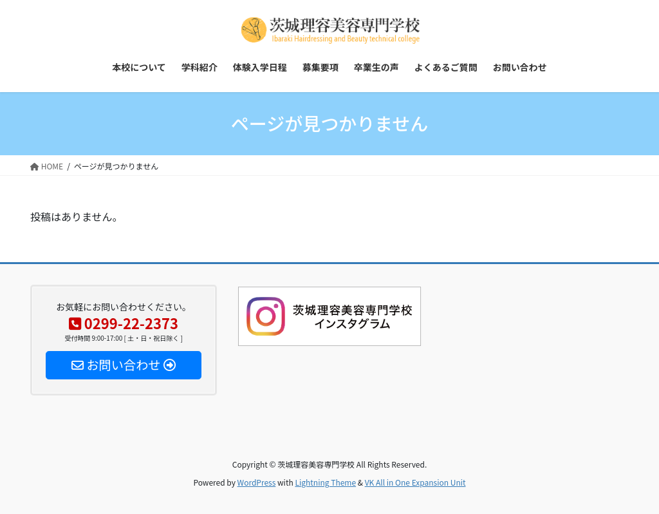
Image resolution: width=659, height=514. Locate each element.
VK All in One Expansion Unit (415, 482)
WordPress (256, 482)
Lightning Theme (325, 482)
